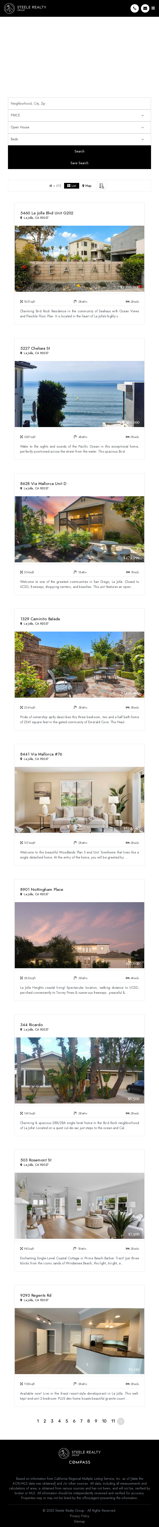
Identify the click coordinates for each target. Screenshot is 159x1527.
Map (87, 185)
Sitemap (79, 1521)
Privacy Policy (79, 1516)
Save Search (79, 163)
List (71, 185)
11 (113, 1421)
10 (104, 1421)
